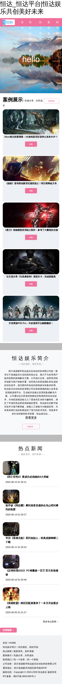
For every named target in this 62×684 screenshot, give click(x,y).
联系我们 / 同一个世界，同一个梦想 (20, 659)
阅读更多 (51, 101)
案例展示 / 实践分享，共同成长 (18, 655)
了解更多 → (31, 426)
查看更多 (31, 417)
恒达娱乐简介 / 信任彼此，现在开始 (20, 647)
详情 (31, 144)
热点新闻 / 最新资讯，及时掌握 (18, 651)
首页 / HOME (9, 643)
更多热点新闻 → (51, 621)
